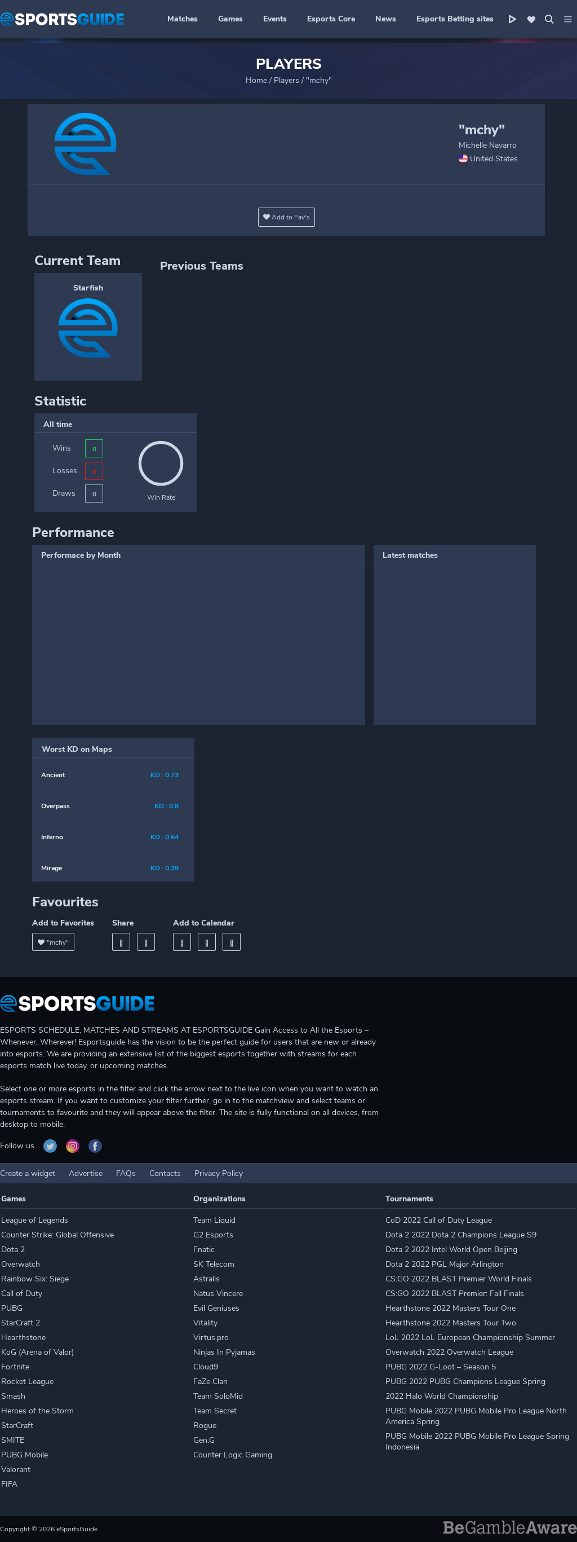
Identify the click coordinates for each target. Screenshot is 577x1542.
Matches (182, 19)
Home (256, 80)
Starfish (88, 288)
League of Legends (34, 1220)
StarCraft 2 (20, 1323)
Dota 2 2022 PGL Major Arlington (444, 1264)
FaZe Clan (210, 1381)
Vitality (205, 1323)
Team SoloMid (218, 1396)
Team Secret (215, 1411)
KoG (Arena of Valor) (37, 1352)
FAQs (126, 1173)
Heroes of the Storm (37, 1411)
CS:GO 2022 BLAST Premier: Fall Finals (454, 1293)
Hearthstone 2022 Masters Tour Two (450, 1323)
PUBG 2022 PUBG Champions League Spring (465, 1381)
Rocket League (27, 1381)
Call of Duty (21, 1293)
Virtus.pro (211, 1337)
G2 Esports (213, 1235)
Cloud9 (205, 1367)
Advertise (86, 1173)
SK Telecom (213, 1264)
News (385, 19)
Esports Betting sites (455, 19)
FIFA (9, 1484)
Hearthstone (23, 1337)
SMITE (12, 1440)
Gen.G (204, 1440)
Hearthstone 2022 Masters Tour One (450, 1308)
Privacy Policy (218, 1173)
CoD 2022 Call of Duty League (438, 1220)
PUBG (12, 1308)
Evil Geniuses (216, 1308)
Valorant (15, 1469)
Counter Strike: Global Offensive (57, 1235)
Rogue (204, 1425)
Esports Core (331, 19)
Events (275, 19)
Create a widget (27, 1173)
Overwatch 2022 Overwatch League (449, 1352)
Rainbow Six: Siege (35, 1279)
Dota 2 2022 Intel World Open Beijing (451, 1249)
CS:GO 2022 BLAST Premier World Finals (458, 1279)
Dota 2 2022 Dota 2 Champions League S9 (460, 1235)
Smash (13, 1396)
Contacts (165, 1173)
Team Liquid (214, 1220)
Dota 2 (13, 1249)
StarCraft (17, 1425)
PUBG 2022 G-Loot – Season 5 (440, 1367)
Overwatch (20, 1264)
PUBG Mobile (24, 1455)
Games (230, 19)
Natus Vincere (218, 1293)
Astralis (206, 1279)
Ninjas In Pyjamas (224, 1352)
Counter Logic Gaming (232, 1455)
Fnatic (204, 1249)
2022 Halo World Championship (441, 1396)
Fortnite (15, 1367)
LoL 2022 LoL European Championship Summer (470, 1337)
